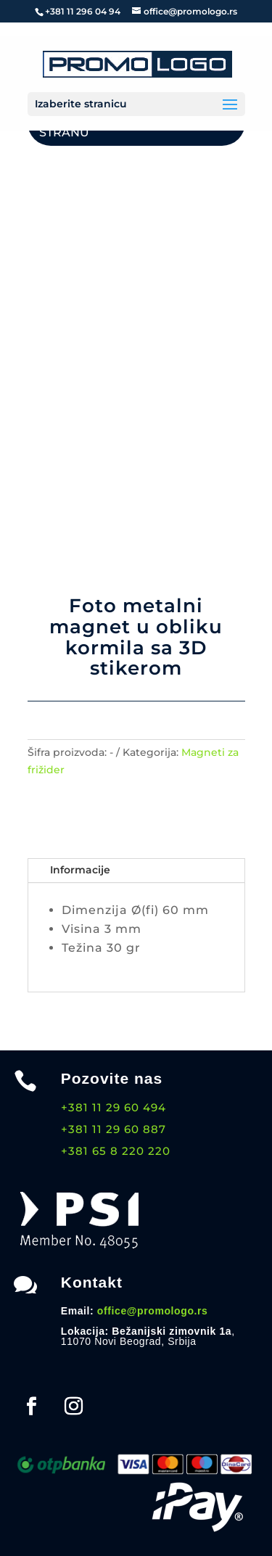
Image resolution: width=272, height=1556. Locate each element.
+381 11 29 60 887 (113, 1129)
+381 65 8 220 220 (115, 1151)
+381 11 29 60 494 (113, 1107)
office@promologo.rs (152, 1311)
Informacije (80, 869)
